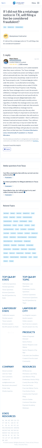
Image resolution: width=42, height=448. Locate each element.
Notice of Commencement (22, 237)
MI (12, 428)
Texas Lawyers (7, 321)
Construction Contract (7, 221)
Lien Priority (13, 233)
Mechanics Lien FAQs (30, 374)
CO (18, 420)
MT (6, 430)
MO (3, 430)
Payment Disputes (21, 245)
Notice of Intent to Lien (8, 241)
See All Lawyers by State (10, 327)
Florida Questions (8, 287)
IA (9, 425)
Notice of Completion (32, 237)
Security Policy (23, 444)
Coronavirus (16, 221)
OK (18, 433)
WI (3, 440)
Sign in (3, 3)
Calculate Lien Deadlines (31, 355)
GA (12, 423)
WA (15, 438)
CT (3, 423)
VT (9, 438)
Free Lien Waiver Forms (30, 388)
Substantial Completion (14, 257)
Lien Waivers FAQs (29, 376)
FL (9, 423)
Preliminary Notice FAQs (31, 379)
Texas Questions (7, 289)
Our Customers (7, 376)
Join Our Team (7, 374)
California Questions (9, 284)
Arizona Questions (8, 292)
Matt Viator (13, 58)
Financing (11, 261)
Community (26, 361)
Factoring (14, 225)
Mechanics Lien (11, 27)
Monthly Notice (12, 237)
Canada (32, 213)
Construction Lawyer (15, 60)
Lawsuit (33, 225)
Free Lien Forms (28, 385)
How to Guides (28, 399)
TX (3, 438)
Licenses (16, 229)
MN (15, 428)
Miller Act (6, 237)
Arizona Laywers (7, 324)
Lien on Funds (6, 233)
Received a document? (9, 385)
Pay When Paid (6, 245)
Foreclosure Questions (30, 297)
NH (15, 430)
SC (12, 435)
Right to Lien (12, 253)
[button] (38, 3)
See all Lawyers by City (30, 327)
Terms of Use (29, 442)
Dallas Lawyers (28, 321)
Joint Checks (27, 225)
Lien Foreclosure (31, 229)
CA (15, 420)
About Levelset (7, 371)
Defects (30, 221)
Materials (5, 261)
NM (3, 433)
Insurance (35, 257)
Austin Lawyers (28, 318)
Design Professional (7, 225)
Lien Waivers (27, 233)
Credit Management (23, 221)
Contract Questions (29, 294)
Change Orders (12, 217)
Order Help (6, 388)
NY (6, 433)
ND (12, 433)
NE (9, 430)
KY (15, 425)
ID (17, 423)
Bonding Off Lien (26, 213)
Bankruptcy (13, 213)
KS (12, 425)
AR (12, 420)
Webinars (26, 408)
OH (15, 433)
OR (3, 435)
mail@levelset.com (8, 382)
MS (18, 428)
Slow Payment (27, 253)
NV (12, 430)
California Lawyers (8, 315)
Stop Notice (6, 257)
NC (9, 433)
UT (6, 438)
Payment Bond (13, 245)
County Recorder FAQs (30, 382)
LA (18, 425)
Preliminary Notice (19, 27)
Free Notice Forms (29, 391)
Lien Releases (20, 233)
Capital (30, 257)
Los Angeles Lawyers (29, 315)
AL (3, 420)
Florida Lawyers (7, 318)
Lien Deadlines (23, 229)
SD (15, 435)
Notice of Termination (18, 241)
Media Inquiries (7, 391)
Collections (19, 217)
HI (14, 423)
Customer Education (29, 402)
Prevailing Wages (16, 249)
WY (6, 440)
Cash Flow (5, 217)
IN (6, 425)
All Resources (27, 371)
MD (6, 428)
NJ (18, 430)
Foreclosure (21, 225)
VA (12, 438)
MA (9, 428)
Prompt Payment (24, 249)
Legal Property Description (8, 229)
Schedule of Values (20, 253)
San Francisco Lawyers (30, 324)
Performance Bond (30, 245)
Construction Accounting (27, 217)
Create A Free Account (30, 358)
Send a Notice (27, 342)
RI (8, 435)
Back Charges (6, 213)
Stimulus (34, 253)
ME (3, 428)
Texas (5, 27)
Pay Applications (27, 241)
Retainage (5, 253)
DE (6, 423)
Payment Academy (24, 257)
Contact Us (6, 379)
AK (6, 420)
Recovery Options (32, 249)
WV (18, 438)
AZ (9, 420)
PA (6, 435)
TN (18, 435)
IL (3, 425)
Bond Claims (19, 213)
